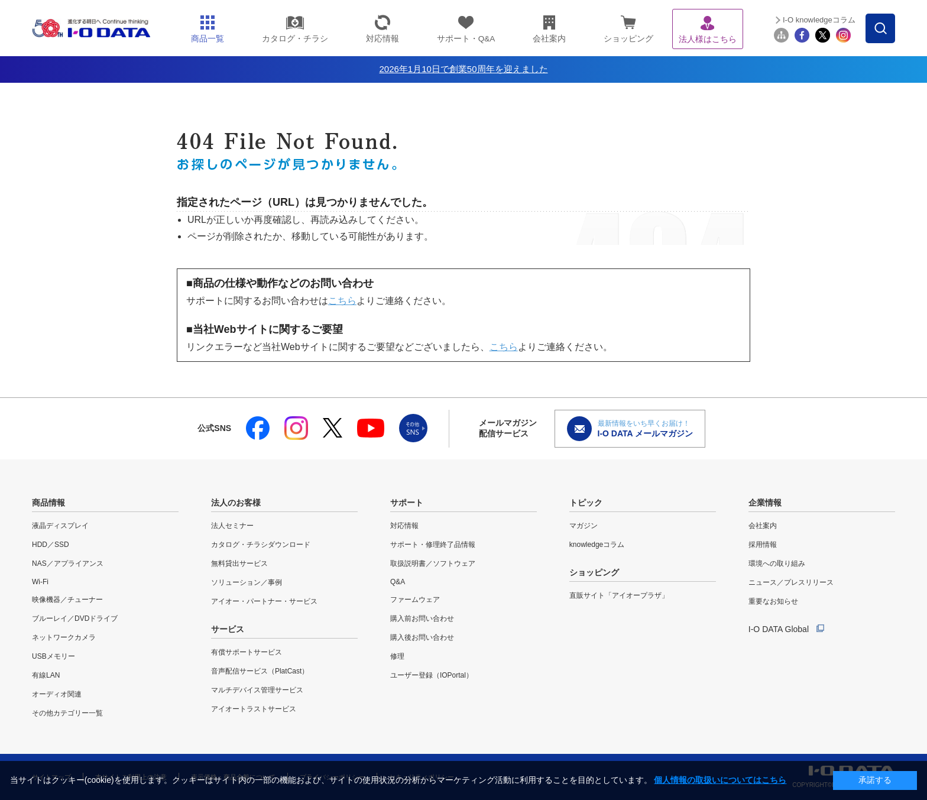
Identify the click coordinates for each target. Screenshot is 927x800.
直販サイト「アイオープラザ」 (619, 595)
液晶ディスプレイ (60, 526)
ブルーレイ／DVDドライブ (75, 618)
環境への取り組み (776, 563)
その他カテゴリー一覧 (67, 713)
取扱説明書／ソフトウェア (432, 563)
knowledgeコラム (596, 544)
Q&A (397, 582)
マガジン (583, 526)
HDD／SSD (50, 544)
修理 (397, 656)
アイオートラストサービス (253, 709)
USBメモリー (53, 656)
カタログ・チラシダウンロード (260, 544)
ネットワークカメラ (64, 637)
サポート (406, 502)
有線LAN (46, 675)
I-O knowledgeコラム (819, 19)
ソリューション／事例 (246, 582)
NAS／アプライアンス (67, 563)
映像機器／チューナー (67, 599)
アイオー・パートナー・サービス (264, 601)
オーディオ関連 (57, 694)
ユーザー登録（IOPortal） (431, 675)
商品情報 (48, 502)
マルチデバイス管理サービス (257, 690)
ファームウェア (415, 599)
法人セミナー (232, 526)
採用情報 (762, 544)
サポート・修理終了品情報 (432, 544)
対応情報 (404, 526)
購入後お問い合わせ (422, 637)
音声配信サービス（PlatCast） (260, 671)
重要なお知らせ (773, 601)
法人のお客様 (236, 502)
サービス (227, 629)
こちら (342, 301)
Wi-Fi (40, 582)
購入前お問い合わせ (422, 618)
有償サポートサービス (246, 652)
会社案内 (762, 526)
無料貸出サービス (239, 563)
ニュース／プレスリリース (791, 582)
